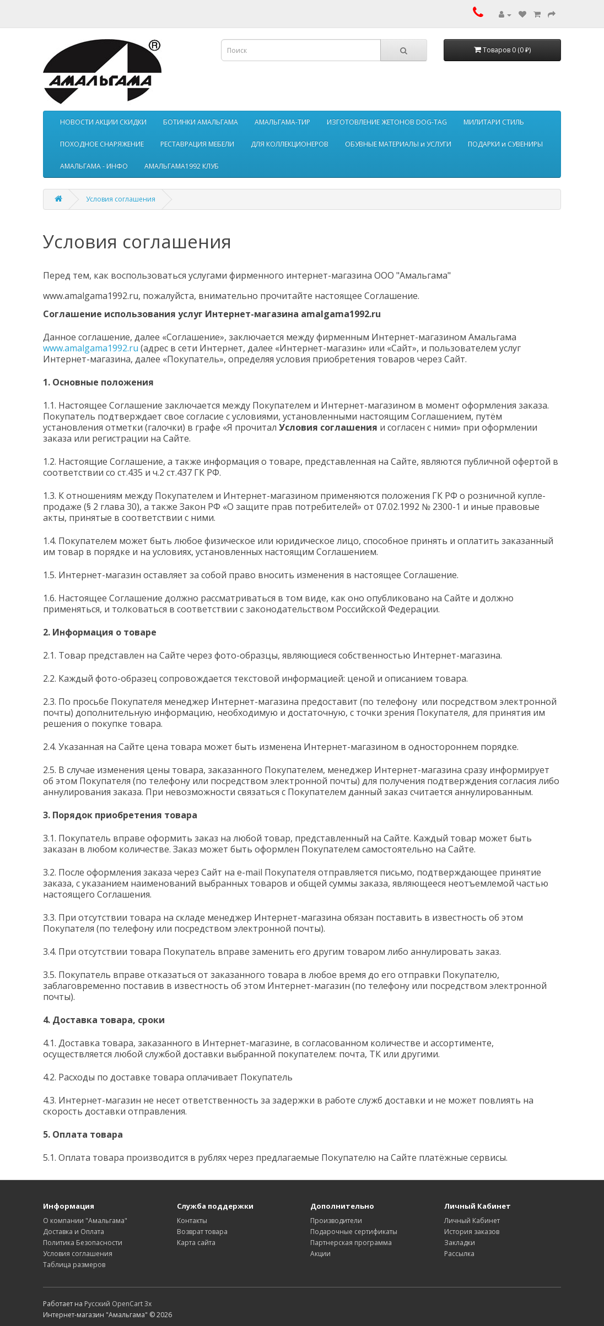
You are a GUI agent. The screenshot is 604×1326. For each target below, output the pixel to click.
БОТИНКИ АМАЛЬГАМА (200, 122)
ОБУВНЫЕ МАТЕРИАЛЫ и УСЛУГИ (398, 144)
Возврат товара (202, 1231)
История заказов (471, 1231)
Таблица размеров (74, 1264)
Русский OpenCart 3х (118, 1303)
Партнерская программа (351, 1242)
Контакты (192, 1220)
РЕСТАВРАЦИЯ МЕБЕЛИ (197, 144)
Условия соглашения (120, 199)
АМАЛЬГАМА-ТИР (282, 122)
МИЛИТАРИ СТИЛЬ (493, 122)
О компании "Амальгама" (85, 1220)
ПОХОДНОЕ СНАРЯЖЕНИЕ (102, 144)
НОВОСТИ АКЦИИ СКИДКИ (103, 122)
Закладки (459, 1242)
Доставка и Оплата (73, 1231)
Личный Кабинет (472, 1220)
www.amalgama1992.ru (90, 348)
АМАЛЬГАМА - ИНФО (94, 166)
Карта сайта (196, 1242)
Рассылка (459, 1253)
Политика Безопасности (82, 1242)
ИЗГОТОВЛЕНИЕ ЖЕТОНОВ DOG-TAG (387, 122)
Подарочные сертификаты (353, 1231)
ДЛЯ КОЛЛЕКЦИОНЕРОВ (289, 144)
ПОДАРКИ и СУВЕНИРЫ (505, 144)
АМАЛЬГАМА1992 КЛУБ (181, 166)
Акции (320, 1253)
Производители (336, 1220)
